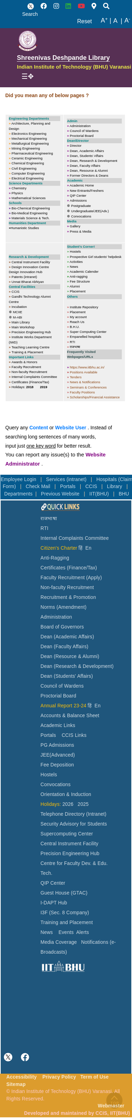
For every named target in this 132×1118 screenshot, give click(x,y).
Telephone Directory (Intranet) (73, 814)
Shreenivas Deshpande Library (63, 57)
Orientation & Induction (65, 794)
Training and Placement (66, 922)
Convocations (55, 784)
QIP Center (52, 883)
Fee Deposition (57, 765)
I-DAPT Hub (53, 902)
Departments (18, 494)
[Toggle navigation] (27, 76)
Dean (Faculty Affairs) (64, 646)
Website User (70, 427)
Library (115, 486)
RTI (44, 528)
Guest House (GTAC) (64, 893)
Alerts (82, 932)
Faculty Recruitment (62, 577)
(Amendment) (71, 607)
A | (106, 20)
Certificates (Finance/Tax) (68, 567)
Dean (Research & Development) (77, 666)
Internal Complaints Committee (74, 538)
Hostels (48, 774)
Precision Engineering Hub (69, 853)
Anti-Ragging (54, 558)
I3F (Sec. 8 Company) (64, 912)
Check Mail (39, 486)
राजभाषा (48, 518)
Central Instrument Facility (69, 843)
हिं (80, 548)
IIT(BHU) (100, 494)
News (46, 932)
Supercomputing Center (66, 833)
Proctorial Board (58, 696)
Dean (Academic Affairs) (67, 636)
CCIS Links (74, 735)
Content (38, 427)
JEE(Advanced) (57, 755)
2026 (67, 804)
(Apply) (94, 577)
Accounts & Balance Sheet (69, 715)
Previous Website (61, 494)
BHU (124, 494)
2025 (83, 804)
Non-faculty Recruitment (67, 587)
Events (66, 932)
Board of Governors (62, 627)
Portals (68, 486)
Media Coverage (58, 942)
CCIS (92, 486)
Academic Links (57, 725)
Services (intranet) (67, 479)
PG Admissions (57, 745)
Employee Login (19, 479)
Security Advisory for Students (73, 824)
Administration (56, 617)
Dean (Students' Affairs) (66, 676)
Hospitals (107, 479)
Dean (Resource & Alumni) (69, 656)
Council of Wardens (62, 686)
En (89, 548)
